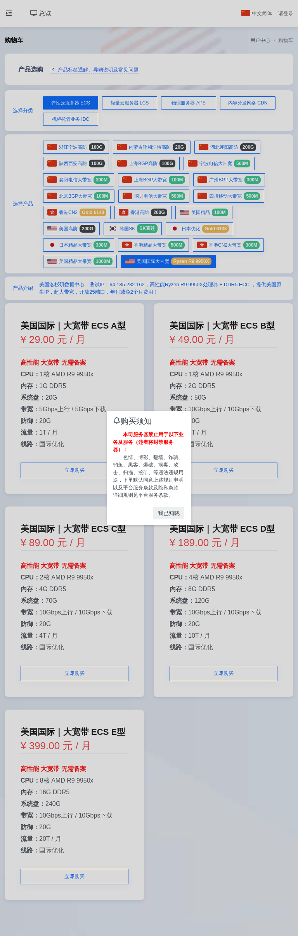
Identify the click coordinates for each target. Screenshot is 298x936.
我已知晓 (169, 513)
